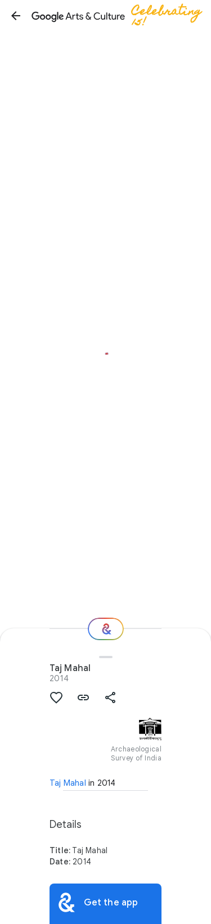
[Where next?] (106, 629)
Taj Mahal (68, 783)
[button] (15, 15)
